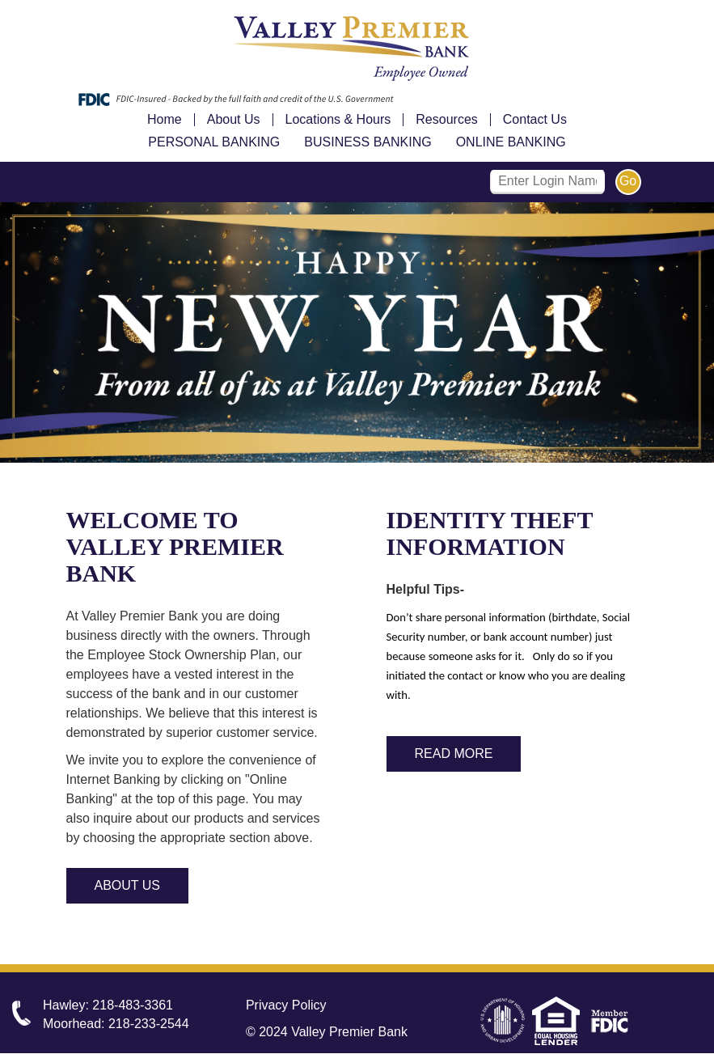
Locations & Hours (338, 119)
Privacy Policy (286, 1005)
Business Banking (367, 142)
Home (164, 119)
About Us (233, 119)
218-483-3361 (132, 1005)
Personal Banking (214, 142)
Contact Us (535, 119)
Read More (454, 753)
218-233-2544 (148, 1024)
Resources (446, 119)
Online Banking (511, 142)
